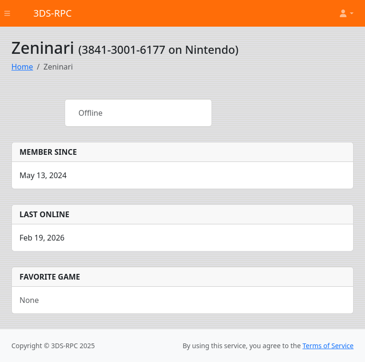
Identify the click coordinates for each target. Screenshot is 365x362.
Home (22, 66)
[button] (346, 13)
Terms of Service (328, 345)
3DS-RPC (52, 13)
